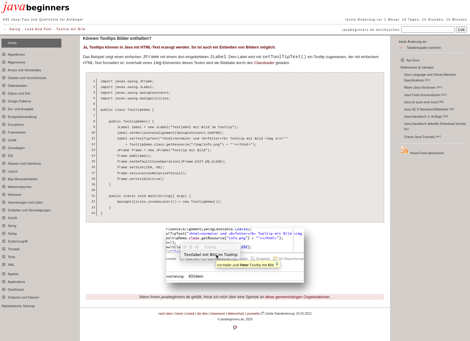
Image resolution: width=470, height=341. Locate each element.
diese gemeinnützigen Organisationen (297, 297)
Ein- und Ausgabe (17, 108)
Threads (10, 248)
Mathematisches (16, 186)
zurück (190, 313)
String (8, 225)
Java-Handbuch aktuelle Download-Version (435, 126)
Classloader (264, 62)
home (179, 313)
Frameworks (13, 131)
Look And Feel (38, 29)
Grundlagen (13, 147)
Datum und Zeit (15, 92)
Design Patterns (16, 100)
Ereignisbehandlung (19, 116)
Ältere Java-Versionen (423, 87)
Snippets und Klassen (20, 296)
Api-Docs (410, 59)
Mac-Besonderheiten (19, 178)
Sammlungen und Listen (22, 201)
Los (461, 29)
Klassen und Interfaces (21, 162)
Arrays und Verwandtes (21, 69)
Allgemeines (13, 61)
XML (7, 263)
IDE (7, 154)
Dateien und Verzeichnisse (23, 77)
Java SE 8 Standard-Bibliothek (429, 109)
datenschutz (236, 313)
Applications (13, 281)
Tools (8, 256)
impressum (217, 313)
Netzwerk (11, 193)
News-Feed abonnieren (422, 150)
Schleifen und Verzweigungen (26, 209)
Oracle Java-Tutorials (422, 137)
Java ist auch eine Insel (424, 102)
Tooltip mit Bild (70, 29)
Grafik (8, 139)
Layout (9, 170)
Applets (10, 273)
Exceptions (12, 123)
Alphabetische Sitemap (18, 306)
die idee (202, 313)
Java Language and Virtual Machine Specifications (430, 77)
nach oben (165, 313)
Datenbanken (14, 84)
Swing (15, 29)
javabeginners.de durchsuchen (371, 29)
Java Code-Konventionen (425, 95)
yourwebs (253, 313)
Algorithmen (13, 53)
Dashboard (12, 288)
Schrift (9, 217)
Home (12, 43)
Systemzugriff (14, 240)
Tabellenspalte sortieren (424, 47)
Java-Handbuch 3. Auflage (426, 116)
